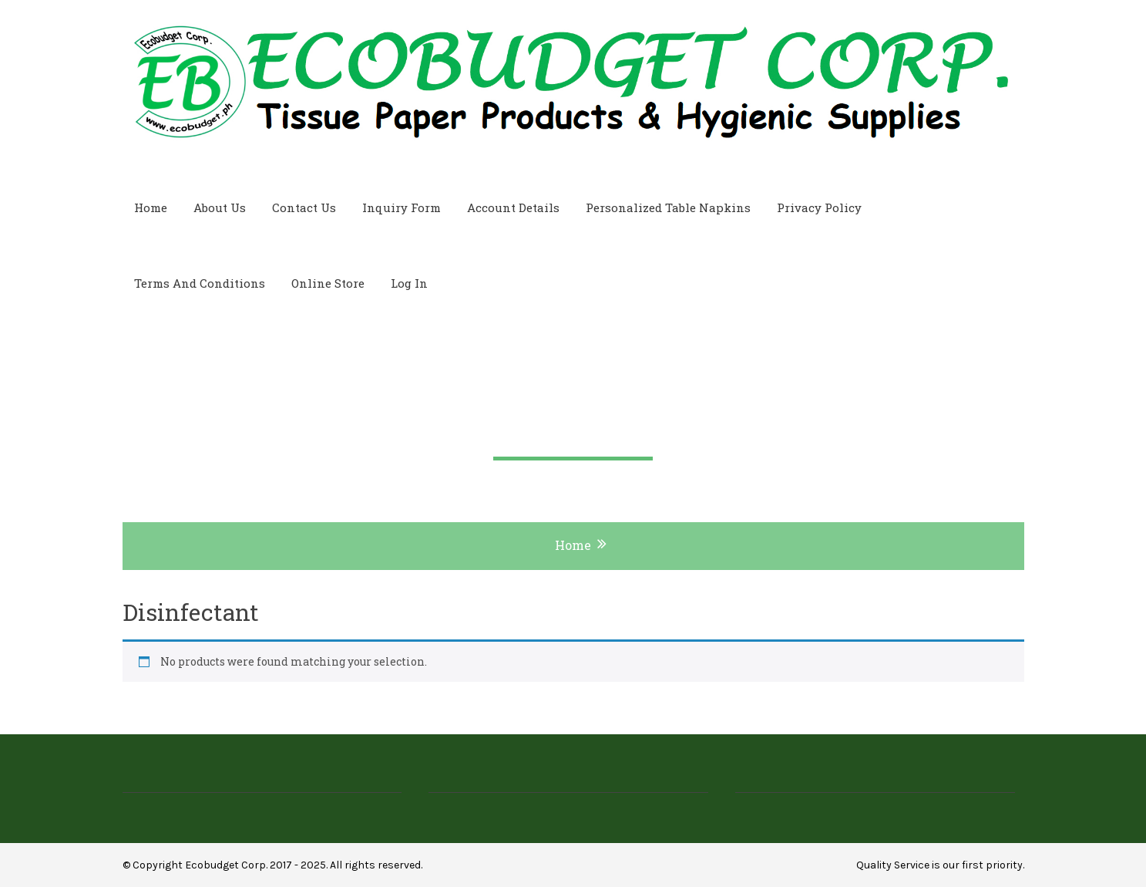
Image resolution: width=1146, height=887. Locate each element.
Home (150, 207)
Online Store (328, 283)
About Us (219, 207)
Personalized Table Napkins (668, 207)
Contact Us (304, 207)
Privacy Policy (819, 207)
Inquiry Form (401, 207)
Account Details (513, 207)
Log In (409, 283)
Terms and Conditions (199, 283)
